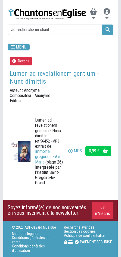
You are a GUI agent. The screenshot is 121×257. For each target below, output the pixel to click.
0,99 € (98, 150)
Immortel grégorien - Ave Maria (48, 156)
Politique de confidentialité (84, 236)
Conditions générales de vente (30, 240)
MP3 (75, 150)
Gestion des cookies (80, 231)
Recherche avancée (79, 227)
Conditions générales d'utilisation (28, 248)
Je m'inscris (102, 210)
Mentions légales (25, 234)
